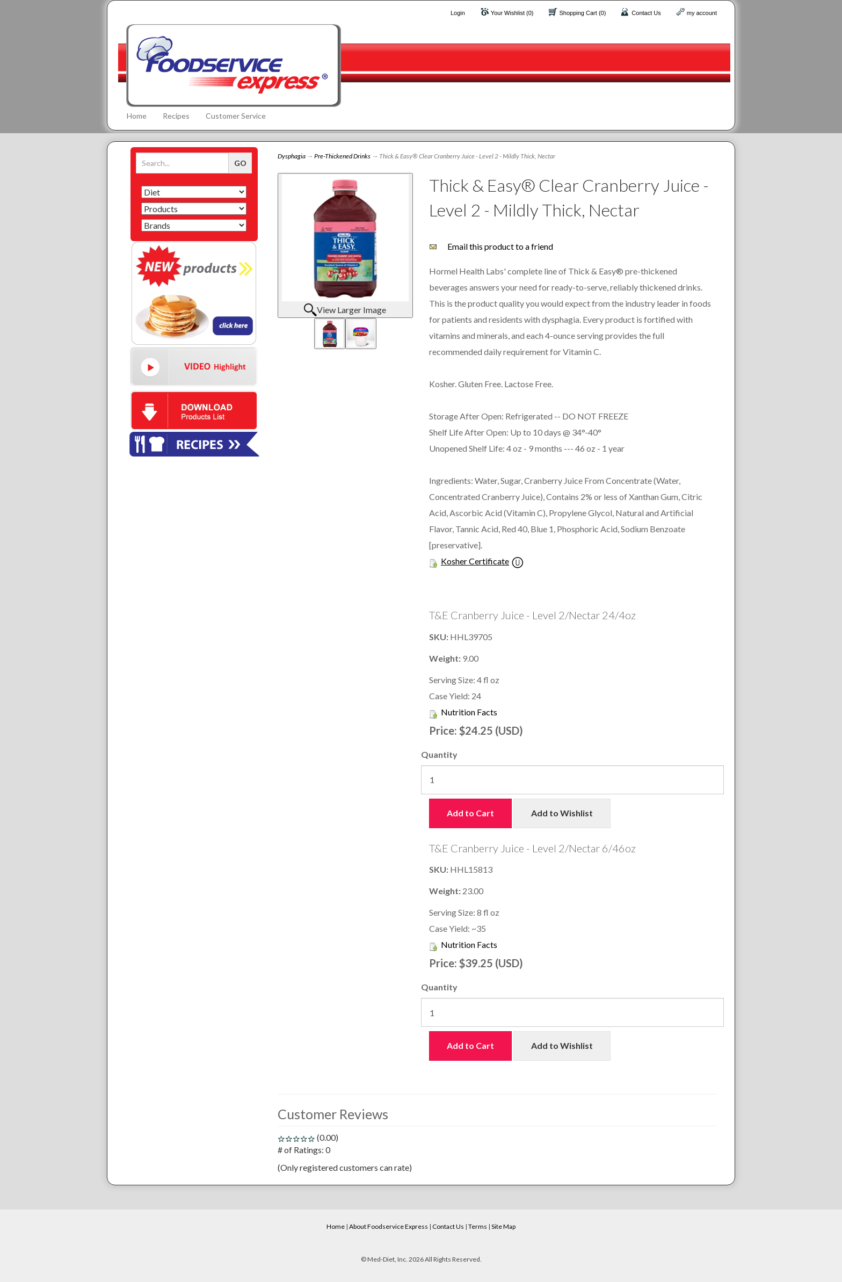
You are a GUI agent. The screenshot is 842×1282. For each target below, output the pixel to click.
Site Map (503, 1226)
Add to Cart (470, 813)
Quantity (439, 754)
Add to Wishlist (562, 813)
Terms (477, 1226)
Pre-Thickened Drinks (342, 156)
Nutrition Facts (469, 712)
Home (137, 115)
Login (458, 13)
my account (702, 13)
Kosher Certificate (475, 561)
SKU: (439, 637)
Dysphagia (292, 156)
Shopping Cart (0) (583, 13)
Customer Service (236, 115)
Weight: (445, 658)
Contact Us (646, 13)
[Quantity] (572, 779)
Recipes (176, 115)
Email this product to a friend (500, 246)
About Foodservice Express (388, 1226)
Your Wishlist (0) (512, 13)
